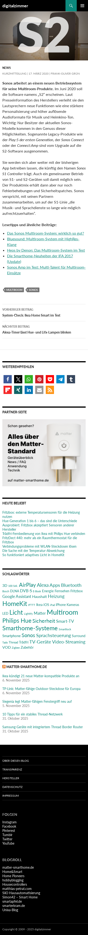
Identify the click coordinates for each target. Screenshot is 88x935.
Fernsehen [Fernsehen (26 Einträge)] (62, 591)
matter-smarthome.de (26, 667)
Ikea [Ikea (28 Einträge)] (39, 604)
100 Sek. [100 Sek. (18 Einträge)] (13, 585)
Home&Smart (12, 872)
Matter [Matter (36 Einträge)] (40, 613)
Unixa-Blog (10, 910)
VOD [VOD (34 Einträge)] (6, 647)
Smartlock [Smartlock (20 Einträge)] (65, 629)
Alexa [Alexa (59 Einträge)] (43, 585)
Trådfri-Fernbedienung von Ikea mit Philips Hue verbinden (43, 534)
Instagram (9, 822)
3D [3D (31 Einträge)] (4, 585)
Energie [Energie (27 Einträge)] (48, 591)
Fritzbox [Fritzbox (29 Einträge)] (76, 591)
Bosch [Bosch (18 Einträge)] (5, 591)
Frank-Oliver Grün (65, 73)
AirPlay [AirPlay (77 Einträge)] (27, 584)
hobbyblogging (12, 880)
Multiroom (14, 289)
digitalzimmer (15, 5)
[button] (8, 379)
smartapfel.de (12, 901)
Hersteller (10, 778)
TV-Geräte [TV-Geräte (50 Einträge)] (40, 641)
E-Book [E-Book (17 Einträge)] (37, 591)
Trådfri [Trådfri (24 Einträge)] (23, 642)
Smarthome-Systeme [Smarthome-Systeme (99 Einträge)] (30, 627)
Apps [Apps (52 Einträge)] (55, 585)
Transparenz (12, 769)
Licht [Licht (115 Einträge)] (16, 612)
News (6, 68)
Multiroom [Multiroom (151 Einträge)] (62, 612)
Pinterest (8, 831)
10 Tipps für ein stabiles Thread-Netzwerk (32, 714)
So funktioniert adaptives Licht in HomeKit (33, 555)
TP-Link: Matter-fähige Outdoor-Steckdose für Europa (41, 689)
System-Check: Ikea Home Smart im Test (44, 312)
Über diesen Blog (15, 760)
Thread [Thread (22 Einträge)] (13, 642)
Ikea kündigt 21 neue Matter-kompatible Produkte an (40, 676)
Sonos (33, 289)
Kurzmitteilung (14, 73)
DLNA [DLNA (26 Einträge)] (14, 591)
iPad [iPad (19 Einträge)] (52, 604)
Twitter (7, 839)
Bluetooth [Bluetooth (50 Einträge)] (71, 585)
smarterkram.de (13, 906)
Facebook (9, 826)
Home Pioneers (13, 876)
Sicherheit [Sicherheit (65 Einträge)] (43, 621)
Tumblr (7, 835)
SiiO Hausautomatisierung (21, 893)
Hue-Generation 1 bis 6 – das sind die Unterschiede (39, 521)
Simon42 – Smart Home (20, 897)
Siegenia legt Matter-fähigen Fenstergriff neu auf (37, 701)
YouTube (8, 843)
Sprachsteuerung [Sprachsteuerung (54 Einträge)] (53, 635)
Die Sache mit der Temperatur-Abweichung (33, 551)
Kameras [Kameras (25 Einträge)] (73, 605)
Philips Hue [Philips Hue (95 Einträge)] (16, 620)
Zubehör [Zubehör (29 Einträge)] (27, 647)
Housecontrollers (14, 884)
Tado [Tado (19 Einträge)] (5, 642)
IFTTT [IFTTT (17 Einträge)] (31, 604)
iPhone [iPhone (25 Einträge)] (61, 605)
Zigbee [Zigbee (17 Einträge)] (16, 647)
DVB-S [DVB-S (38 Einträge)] (26, 590)
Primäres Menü (82, 5)
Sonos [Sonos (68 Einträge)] (28, 635)
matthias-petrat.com (17, 889)
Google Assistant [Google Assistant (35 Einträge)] (16, 596)
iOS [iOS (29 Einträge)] (46, 604)
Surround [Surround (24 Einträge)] (78, 636)
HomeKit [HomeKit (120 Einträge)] (14, 603)
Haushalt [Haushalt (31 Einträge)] (39, 596)
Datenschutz (12, 787)
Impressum (10, 795)
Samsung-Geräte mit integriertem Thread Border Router (42, 727)
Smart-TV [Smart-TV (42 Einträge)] (65, 621)
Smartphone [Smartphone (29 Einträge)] (11, 636)
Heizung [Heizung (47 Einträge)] (56, 596)
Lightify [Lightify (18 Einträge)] (28, 613)
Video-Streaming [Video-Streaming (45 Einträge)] (68, 641)
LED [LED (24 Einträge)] (5, 613)
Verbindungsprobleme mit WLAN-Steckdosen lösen (39, 546)
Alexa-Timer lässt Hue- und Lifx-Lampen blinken (44, 329)
